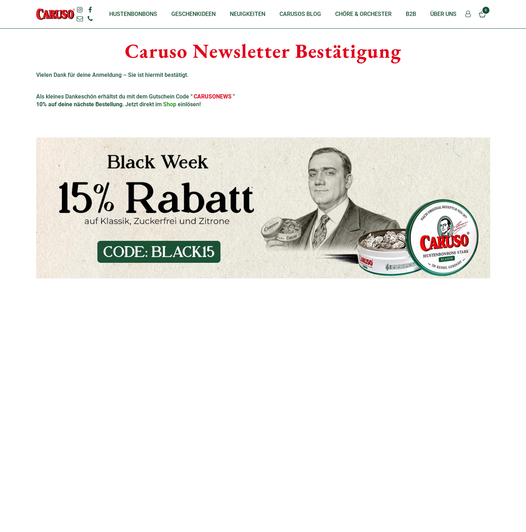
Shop (169, 104)
